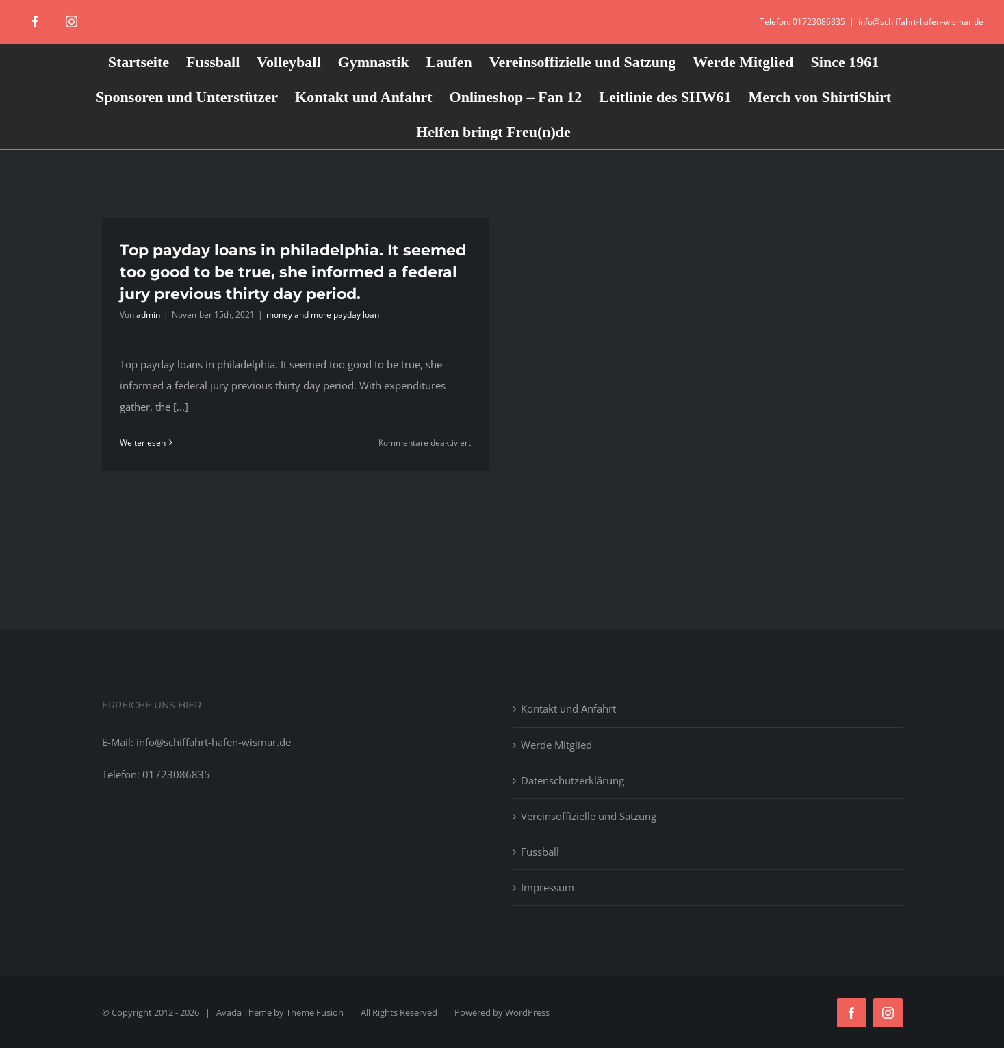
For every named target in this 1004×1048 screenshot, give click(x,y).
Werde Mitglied (556, 745)
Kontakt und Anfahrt (568, 708)
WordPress (527, 1012)
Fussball (540, 851)
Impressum (547, 887)
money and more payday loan (322, 314)
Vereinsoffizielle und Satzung (588, 816)
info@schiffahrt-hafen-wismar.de (920, 21)
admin (148, 314)
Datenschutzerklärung (572, 780)
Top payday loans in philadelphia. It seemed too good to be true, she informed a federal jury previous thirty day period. (293, 272)
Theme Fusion (315, 1012)
